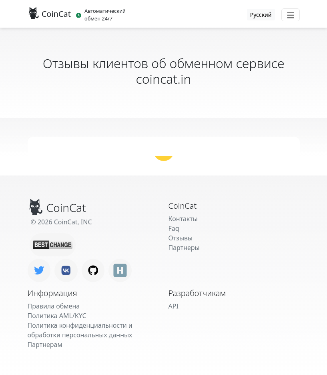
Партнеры (184, 247)
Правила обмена (54, 306)
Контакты (183, 218)
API (174, 306)
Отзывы (181, 238)
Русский (261, 14)
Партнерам (45, 344)
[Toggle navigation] (290, 14)
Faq (174, 228)
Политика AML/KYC (57, 315)
